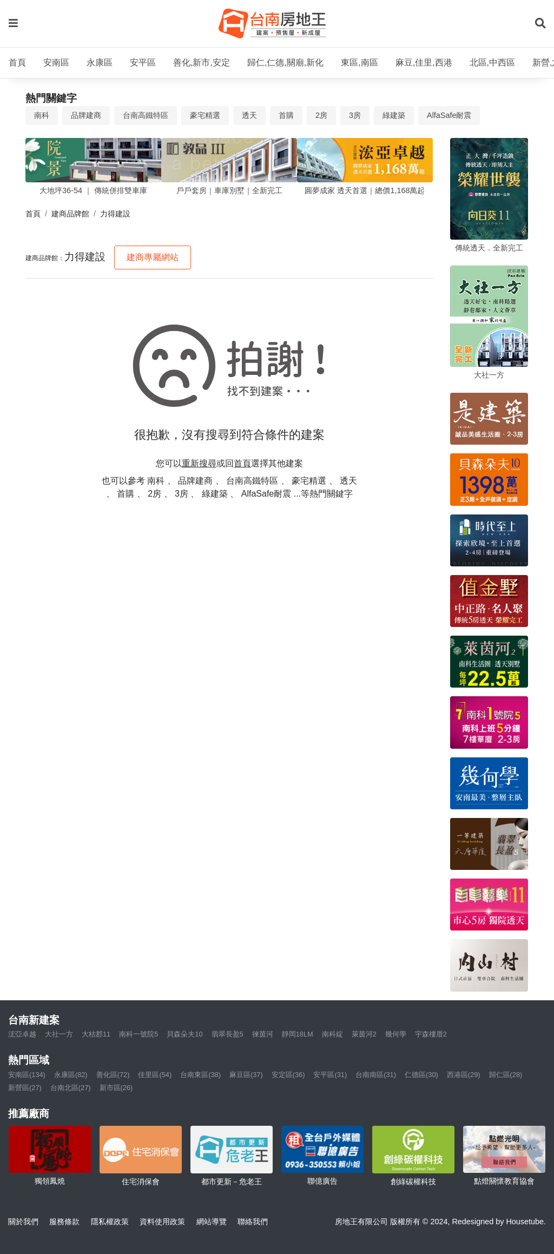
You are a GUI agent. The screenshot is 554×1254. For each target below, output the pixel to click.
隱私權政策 (110, 1221)
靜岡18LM (297, 1034)
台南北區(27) (70, 1088)
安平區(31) (330, 1075)
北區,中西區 (492, 62)
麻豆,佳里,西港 (423, 62)
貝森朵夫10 (184, 1034)
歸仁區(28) (506, 1075)
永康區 (100, 62)
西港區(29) (463, 1075)
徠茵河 (262, 1034)
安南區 (56, 62)
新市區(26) (116, 1088)
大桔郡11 (96, 1034)
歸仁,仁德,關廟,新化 (285, 62)
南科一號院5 (138, 1034)
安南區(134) (26, 1075)
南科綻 (332, 1034)
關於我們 (23, 1221)
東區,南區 (359, 62)
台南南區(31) (375, 1075)
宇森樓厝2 (431, 1034)
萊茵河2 (364, 1034)
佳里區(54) (155, 1075)
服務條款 (64, 1221)
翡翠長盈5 (227, 1034)
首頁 (17, 62)
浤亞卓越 (22, 1034)
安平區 (143, 62)
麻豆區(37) (246, 1075)
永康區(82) (71, 1075)
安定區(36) (288, 1075)
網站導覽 (211, 1221)
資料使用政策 (162, 1221)
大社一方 (59, 1034)
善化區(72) (113, 1075)
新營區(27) (25, 1088)
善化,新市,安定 (201, 62)
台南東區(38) (200, 1075)
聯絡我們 (253, 1221)
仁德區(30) (421, 1075)
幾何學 (395, 1034)
